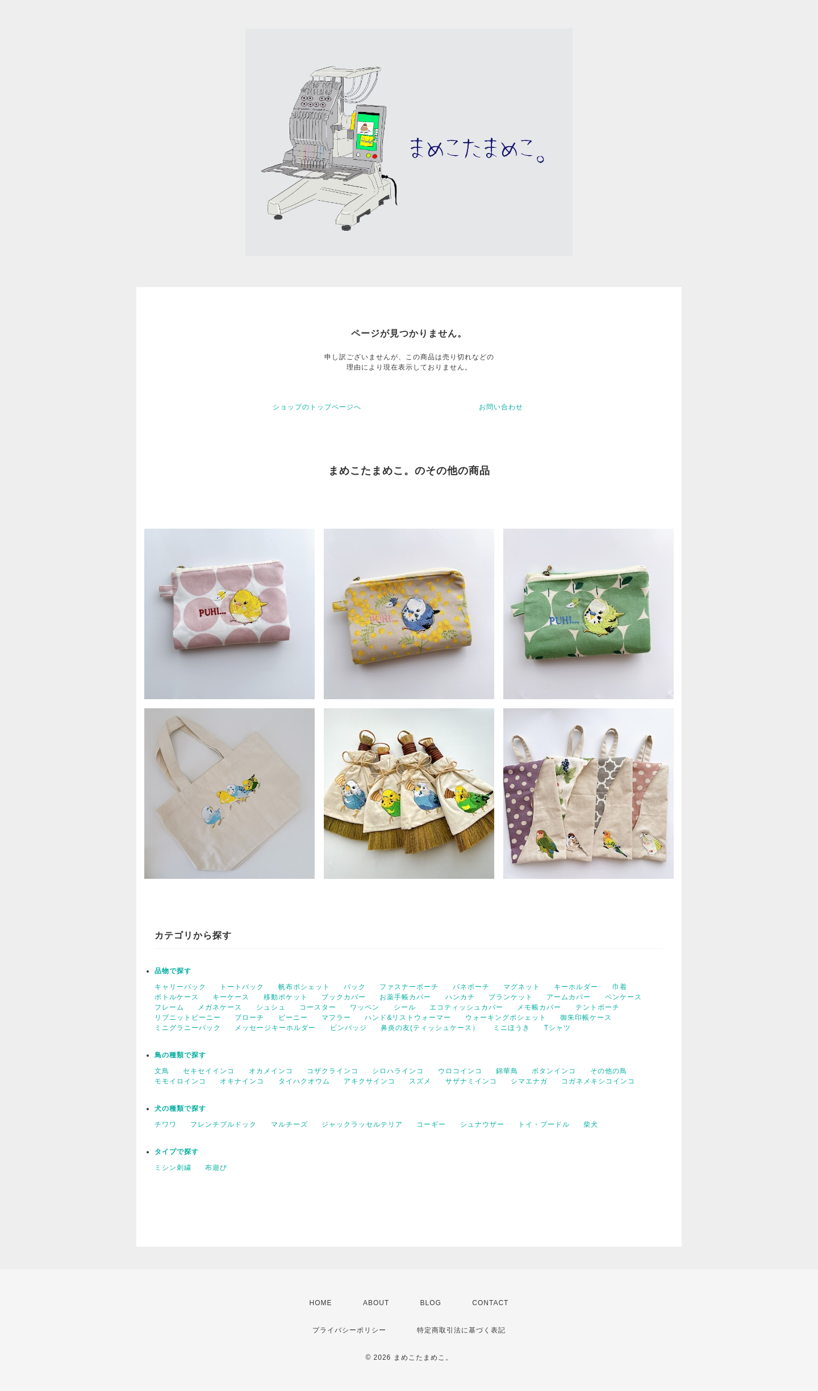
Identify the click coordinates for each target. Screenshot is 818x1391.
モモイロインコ (180, 1081)
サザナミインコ (471, 1081)
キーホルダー (576, 987)
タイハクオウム (304, 1081)
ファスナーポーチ (409, 987)
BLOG (430, 1303)
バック (355, 987)
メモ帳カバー (539, 1007)
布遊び (216, 1168)
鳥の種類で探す (180, 1055)
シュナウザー (482, 1124)
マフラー (336, 1018)
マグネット (521, 987)
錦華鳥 (507, 1071)
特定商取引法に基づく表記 (461, 1330)
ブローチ (249, 1018)
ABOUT (376, 1303)
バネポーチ (471, 987)
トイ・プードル (544, 1124)
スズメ (420, 1081)
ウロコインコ (460, 1071)
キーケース (230, 997)
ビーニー (293, 1018)
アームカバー (568, 997)
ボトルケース (177, 997)
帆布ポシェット (304, 987)
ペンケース (623, 997)
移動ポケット (286, 997)
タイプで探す (177, 1152)
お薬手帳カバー (405, 997)
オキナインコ (242, 1081)
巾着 (619, 987)
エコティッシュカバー (466, 1007)
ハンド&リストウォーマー (408, 1018)
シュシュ (271, 1007)
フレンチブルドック (223, 1124)
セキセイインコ (209, 1071)
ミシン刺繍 (173, 1168)
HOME (321, 1303)
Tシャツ (557, 1028)
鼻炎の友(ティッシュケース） (430, 1028)
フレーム (169, 1007)
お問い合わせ (501, 407)
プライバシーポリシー (349, 1330)
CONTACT (490, 1303)
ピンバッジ (348, 1028)
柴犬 (590, 1124)
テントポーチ (597, 1007)
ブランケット (511, 997)
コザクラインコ (332, 1071)
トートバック (242, 987)
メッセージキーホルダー (275, 1028)
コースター (317, 1007)
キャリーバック (180, 987)
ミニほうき (511, 1028)
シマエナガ (529, 1081)
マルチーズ (289, 1124)
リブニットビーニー (188, 1018)
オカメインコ (271, 1071)
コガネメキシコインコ (598, 1081)
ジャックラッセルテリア (362, 1124)
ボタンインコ (554, 1071)
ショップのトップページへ (317, 407)
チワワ (166, 1124)
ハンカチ (460, 997)
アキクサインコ (369, 1081)
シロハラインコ (398, 1071)
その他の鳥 (608, 1071)
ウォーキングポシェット (505, 1018)
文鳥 (162, 1071)
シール (405, 1007)
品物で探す (173, 971)
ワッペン (364, 1007)
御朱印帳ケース (586, 1018)
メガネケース (220, 1007)
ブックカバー (344, 997)
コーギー (431, 1124)
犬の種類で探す (180, 1108)
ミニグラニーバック (188, 1028)
